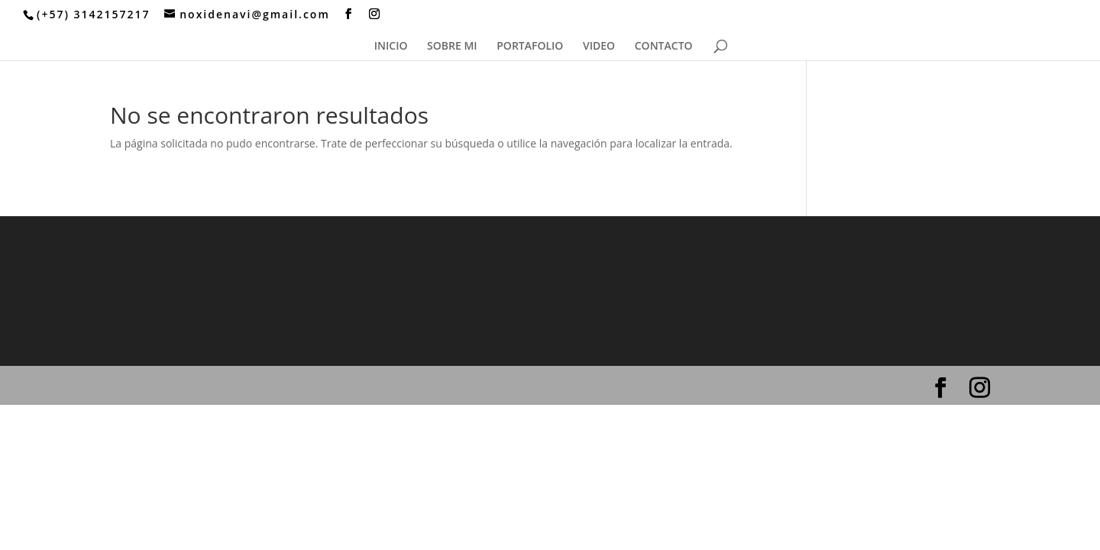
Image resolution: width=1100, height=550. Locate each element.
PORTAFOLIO (530, 46)
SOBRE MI (452, 46)
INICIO (391, 46)
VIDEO (599, 46)
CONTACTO (664, 46)
